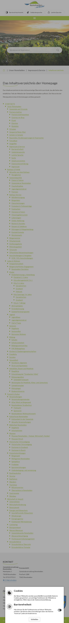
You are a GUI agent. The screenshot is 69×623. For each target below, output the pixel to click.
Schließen (34, 619)
